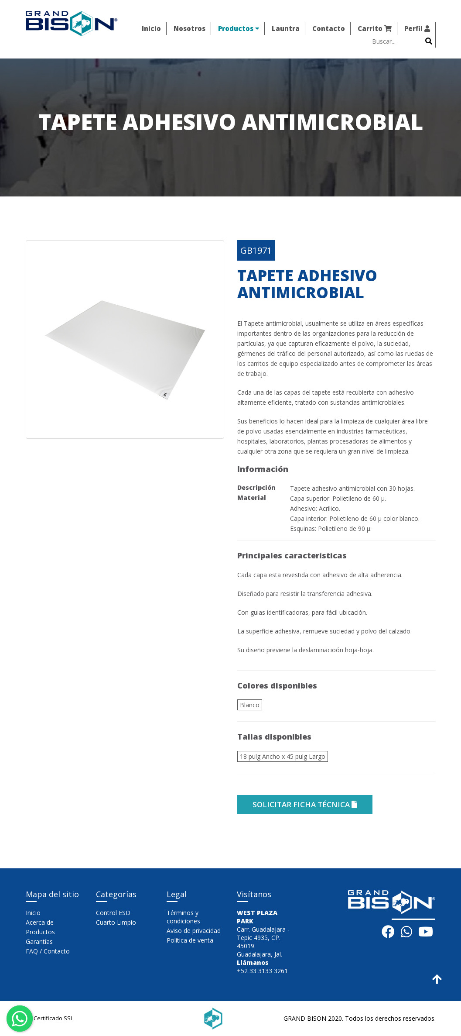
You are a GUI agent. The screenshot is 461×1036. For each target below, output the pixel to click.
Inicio (151, 28)
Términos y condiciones (183, 917)
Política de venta (190, 940)
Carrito (375, 28)
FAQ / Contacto (48, 951)
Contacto (328, 28)
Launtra (286, 28)
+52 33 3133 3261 (262, 971)
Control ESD (113, 913)
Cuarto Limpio (116, 922)
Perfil (417, 28)
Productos (238, 28)
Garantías (39, 941)
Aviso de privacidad (194, 930)
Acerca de (40, 922)
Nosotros (189, 28)
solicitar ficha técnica (305, 804)
